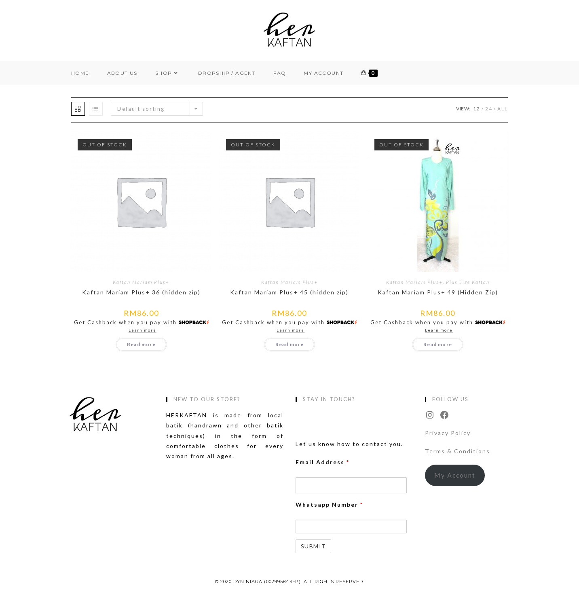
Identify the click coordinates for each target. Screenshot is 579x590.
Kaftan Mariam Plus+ (141, 282)
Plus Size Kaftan (468, 282)
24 (488, 109)
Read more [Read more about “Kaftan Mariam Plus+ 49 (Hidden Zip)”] (437, 344)
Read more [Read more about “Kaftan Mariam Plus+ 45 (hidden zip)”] (289, 344)
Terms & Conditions (457, 451)
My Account (454, 475)
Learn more (142, 330)
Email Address (322, 462)
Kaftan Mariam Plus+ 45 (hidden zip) (289, 292)
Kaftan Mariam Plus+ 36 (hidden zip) (141, 292)
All (502, 109)
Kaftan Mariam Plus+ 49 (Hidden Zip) (438, 292)
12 (476, 109)
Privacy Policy (448, 432)
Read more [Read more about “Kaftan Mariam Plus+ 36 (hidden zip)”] (141, 344)
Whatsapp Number (329, 504)
